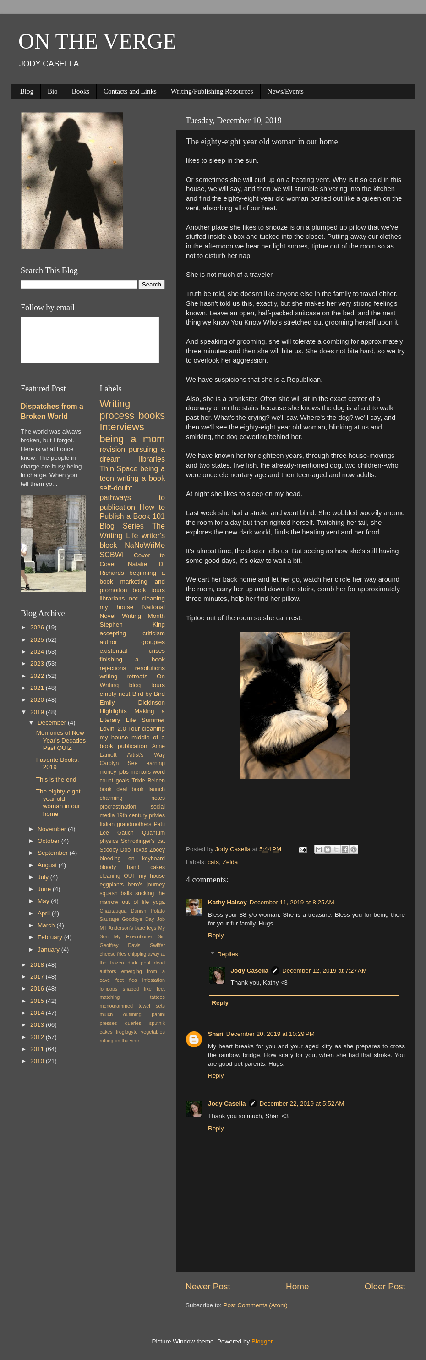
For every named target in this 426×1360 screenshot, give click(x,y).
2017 (38, 976)
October (49, 840)
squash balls (116, 893)
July (44, 877)
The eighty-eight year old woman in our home (58, 802)
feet (119, 980)
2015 (38, 1000)
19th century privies (140, 815)
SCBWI (112, 555)
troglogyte (126, 1032)
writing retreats (124, 676)
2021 (38, 687)
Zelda (230, 862)
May (44, 900)
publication (132, 746)
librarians (112, 598)
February (51, 937)
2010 (38, 1060)
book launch (148, 789)
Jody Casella (250, 970)
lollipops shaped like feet (132, 988)
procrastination (118, 807)
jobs (123, 772)
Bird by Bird (148, 693)
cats (213, 862)
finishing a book (132, 659)
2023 (38, 663)
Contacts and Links (130, 91)
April (45, 913)
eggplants (112, 884)
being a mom (132, 439)
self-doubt (116, 488)
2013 (38, 1024)
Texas (140, 850)
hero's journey (146, 884)
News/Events (286, 91)
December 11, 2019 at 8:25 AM (292, 902)
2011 (38, 1049)
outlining (132, 1014)
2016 (38, 988)
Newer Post (208, 1286)
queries (133, 1023)
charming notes (132, 798)
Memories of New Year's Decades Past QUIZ (61, 740)
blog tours (147, 685)
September (54, 852)
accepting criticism (132, 633)
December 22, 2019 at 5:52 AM (302, 1103)
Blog (26, 91)
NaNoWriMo (145, 545)
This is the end (56, 779)
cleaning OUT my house (132, 876)
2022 (38, 675)
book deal (113, 789)
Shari (216, 1033)
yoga (159, 902)
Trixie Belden (148, 780)
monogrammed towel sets (132, 1005)
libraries (152, 459)
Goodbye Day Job (143, 919)
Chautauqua (113, 911)
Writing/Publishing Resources (212, 91)
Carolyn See (119, 763)
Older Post (385, 1286)
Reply (216, 935)
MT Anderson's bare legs (128, 928)
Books (80, 91)
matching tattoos (132, 997)
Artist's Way (146, 755)
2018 (38, 964)
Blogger (262, 1341)
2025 (38, 639)
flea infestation (147, 980)
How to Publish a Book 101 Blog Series (132, 516)
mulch (106, 1014)
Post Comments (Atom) (256, 1305)
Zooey (157, 850)
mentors (141, 772)
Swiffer (157, 945)
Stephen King (132, 624)
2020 (38, 699)
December (53, 722)
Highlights (113, 711)
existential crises (132, 650)
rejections (113, 668)
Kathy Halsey (227, 902)
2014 (38, 1012)
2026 (38, 627)
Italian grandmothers (126, 824)
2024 (38, 651)
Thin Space (119, 468)
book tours (148, 590)
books (151, 415)
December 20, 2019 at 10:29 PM (270, 1033)
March (47, 925)
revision (113, 449)
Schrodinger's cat (143, 841)
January (49, 949)
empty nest (115, 693)
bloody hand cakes (132, 867)
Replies (228, 954)
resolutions (150, 668)
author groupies (132, 642)
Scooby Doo (115, 850)
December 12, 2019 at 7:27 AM (324, 970)
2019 (38, 712)
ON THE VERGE (97, 41)
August (48, 865)
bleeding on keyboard (132, 858)
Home (297, 1286)
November (53, 829)
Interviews (122, 427)
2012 (38, 1037)
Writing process (117, 409)
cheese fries (113, 954)
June (45, 889)
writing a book (141, 478)
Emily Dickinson (132, 702)
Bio (53, 91)
